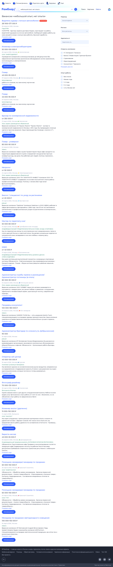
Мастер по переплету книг (14, 221)
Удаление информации (62, 552)
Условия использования (44, 552)
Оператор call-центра (11, 357)
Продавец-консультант (12, 305)
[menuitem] (6, 3)
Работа (98, 9)
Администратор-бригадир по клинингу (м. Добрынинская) (28, 331)
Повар (5, 72)
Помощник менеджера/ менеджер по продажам (23, 462)
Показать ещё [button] (7, 37)
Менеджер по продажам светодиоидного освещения (25, 518)
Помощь (19, 552)
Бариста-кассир (9, 434)
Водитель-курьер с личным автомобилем (20, 21)
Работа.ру (108, 565)
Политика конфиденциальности (83, 552)
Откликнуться (9, 40)
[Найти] (76, 9)
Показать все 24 (67, 67)
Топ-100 (104, 552)
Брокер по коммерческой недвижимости (20, 116)
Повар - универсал (10, 142)
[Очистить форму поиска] (72, 9)
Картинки (90, 9)
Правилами (61, 565)
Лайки (98, 552)
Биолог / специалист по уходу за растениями (22, 195)
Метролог (6, 167)
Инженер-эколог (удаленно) (14, 408)
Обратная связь (29, 552)
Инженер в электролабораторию (17, 47)
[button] (30, 34)
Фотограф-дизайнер (11, 383)
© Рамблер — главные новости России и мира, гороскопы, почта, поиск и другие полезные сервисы (35, 549)
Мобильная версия (8, 552)
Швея (4, 247)
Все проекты (6, 555)
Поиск (83, 9)
